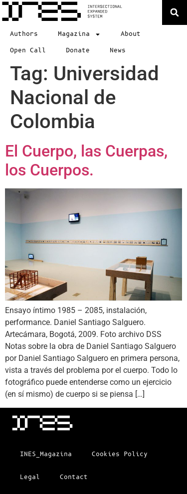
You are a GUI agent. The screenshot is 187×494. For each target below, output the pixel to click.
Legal (30, 477)
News (118, 50)
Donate (78, 50)
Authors (24, 34)
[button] (174, 12)
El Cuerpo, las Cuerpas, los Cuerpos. (86, 160)
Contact (74, 477)
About (131, 34)
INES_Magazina (46, 454)
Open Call (28, 50)
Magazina (79, 34)
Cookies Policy (120, 454)
